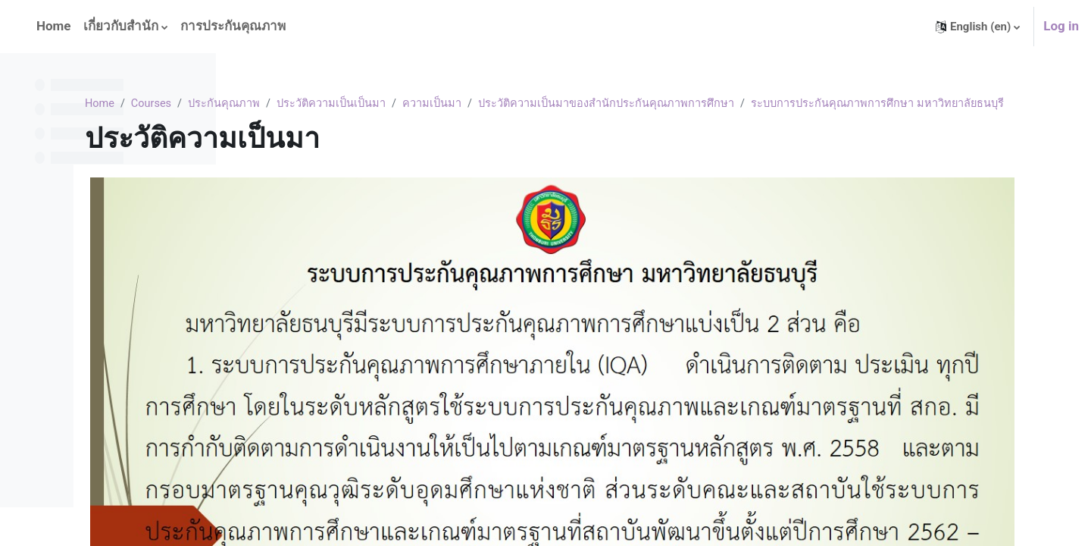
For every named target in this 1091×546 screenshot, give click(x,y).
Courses (314, 104)
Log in (1061, 25)
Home (260, 104)
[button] (977, 26)
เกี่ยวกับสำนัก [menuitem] (120, 25)
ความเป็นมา (600, 104)
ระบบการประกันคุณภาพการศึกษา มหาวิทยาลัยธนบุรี (391, 121)
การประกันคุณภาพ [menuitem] (233, 25)
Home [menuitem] (53, 25)
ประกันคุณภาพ (388, 104)
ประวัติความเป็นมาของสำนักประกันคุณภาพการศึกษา (778, 104)
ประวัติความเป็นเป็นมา (498, 104)
